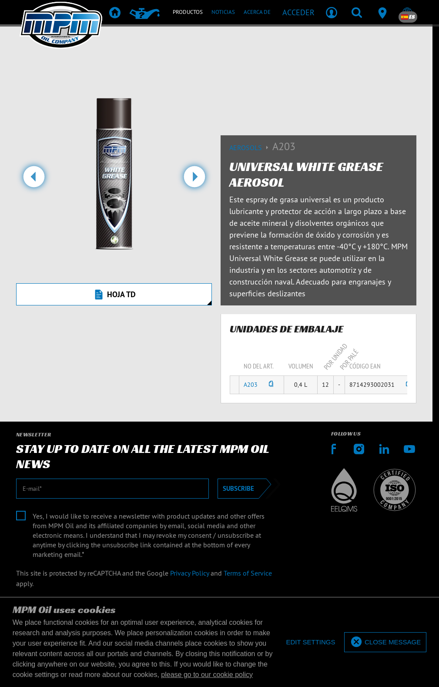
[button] (33, 180)
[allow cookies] (385, 642)
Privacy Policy (189, 573)
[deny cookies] (310, 642)
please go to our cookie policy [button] (207, 674)
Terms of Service (248, 573)
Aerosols (250, 147)
